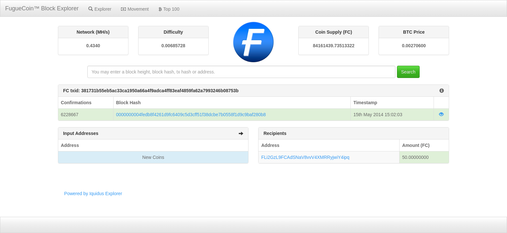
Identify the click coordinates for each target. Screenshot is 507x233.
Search (408, 71)
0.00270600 (414, 45)
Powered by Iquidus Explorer (93, 193)
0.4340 (93, 45)
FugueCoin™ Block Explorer (42, 8)
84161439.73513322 (333, 45)
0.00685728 (173, 45)
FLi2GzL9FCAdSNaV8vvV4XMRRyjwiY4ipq (305, 157)
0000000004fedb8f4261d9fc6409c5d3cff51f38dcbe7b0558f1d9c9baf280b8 (191, 114)
